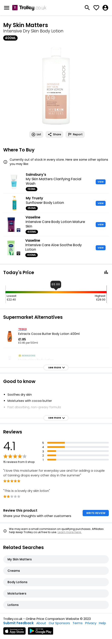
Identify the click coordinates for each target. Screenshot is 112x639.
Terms (78, 623)
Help (102, 623)
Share (54, 134)
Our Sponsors (59, 623)
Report (75, 134)
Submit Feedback (18, 623)
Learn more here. (70, 532)
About (41, 623)
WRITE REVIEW (95, 513)
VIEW (101, 181)
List (36, 134)
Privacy (90, 623)
